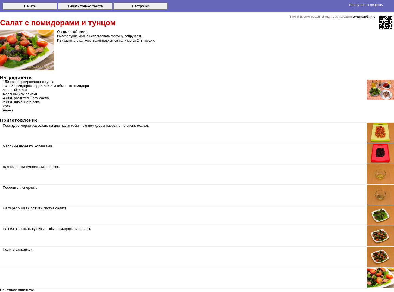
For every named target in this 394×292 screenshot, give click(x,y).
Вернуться (366, 5)
